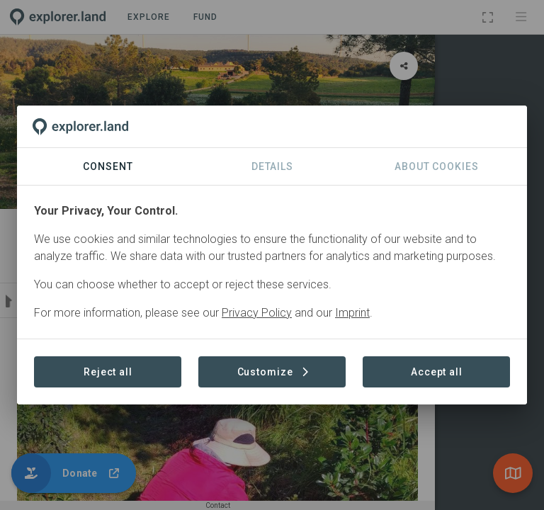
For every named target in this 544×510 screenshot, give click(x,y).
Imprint (352, 312)
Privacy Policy (257, 312)
